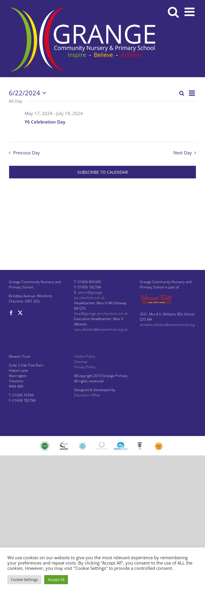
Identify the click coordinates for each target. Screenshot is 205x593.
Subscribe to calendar (102, 172)
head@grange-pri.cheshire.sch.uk (101, 313)
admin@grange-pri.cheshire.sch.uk (89, 295)
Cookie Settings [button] (24, 579)
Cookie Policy (84, 356)
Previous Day (26, 153)
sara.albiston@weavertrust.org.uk (101, 329)
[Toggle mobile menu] (190, 12)
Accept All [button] (56, 579)
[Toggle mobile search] (173, 12)
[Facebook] (11, 312)
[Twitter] (20, 312)
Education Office (87, 395)
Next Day (182, 153)
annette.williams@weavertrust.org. (167, 324)
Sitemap (80, 361)
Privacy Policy (85, 366)
